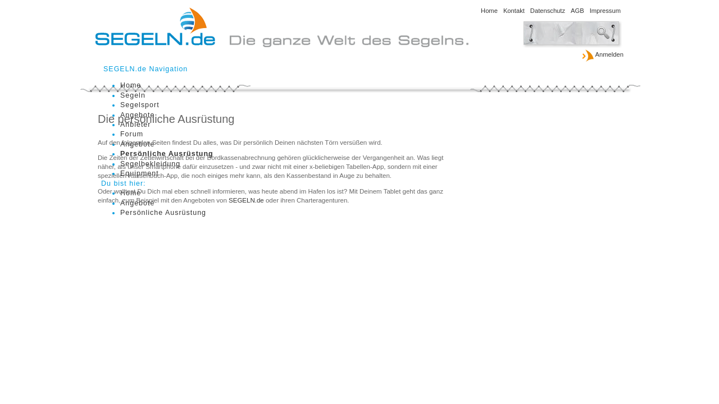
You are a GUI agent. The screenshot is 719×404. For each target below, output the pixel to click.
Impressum (605, 10)
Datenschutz (547, 10)
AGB (577, 10)
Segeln (132, 95)
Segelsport (140, 105)
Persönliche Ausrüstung (163, 213)
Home (489, 10)
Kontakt (514, 10)
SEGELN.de (246, 200)
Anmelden (602, 55)
